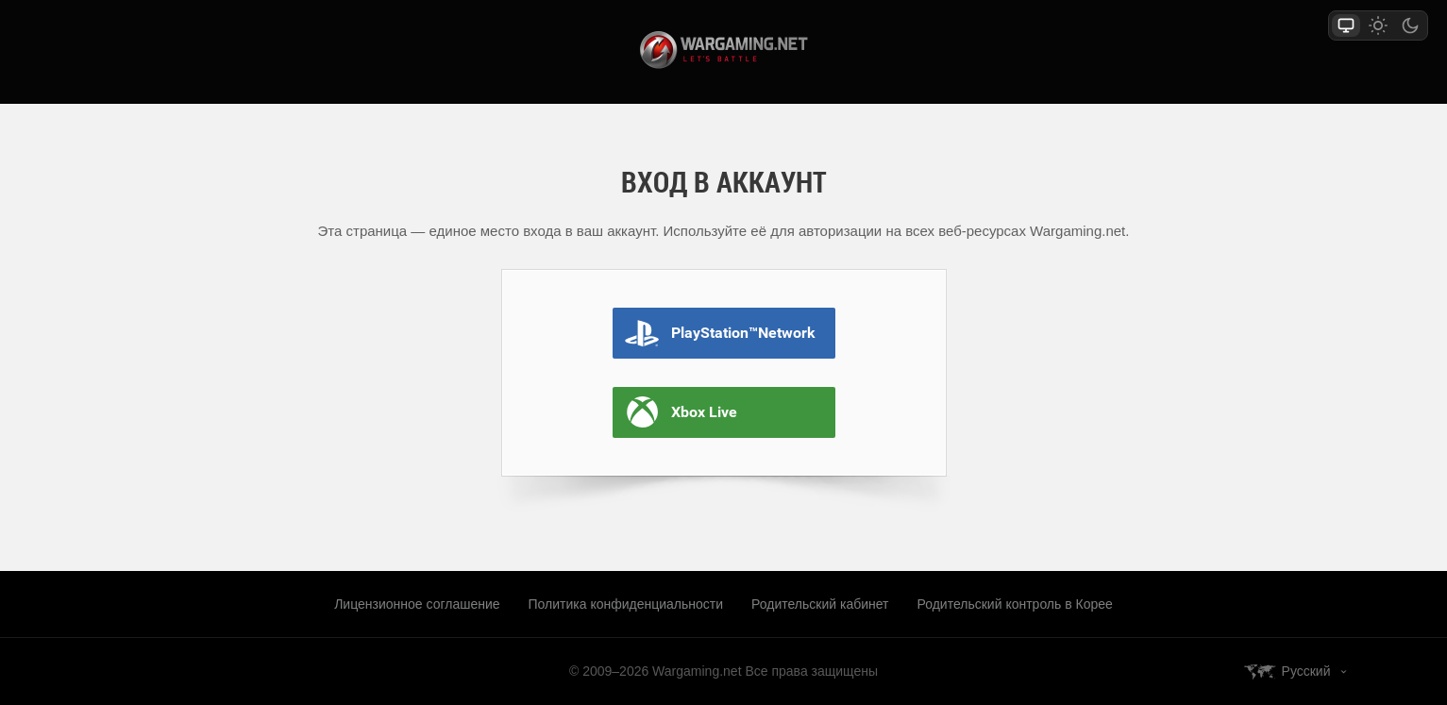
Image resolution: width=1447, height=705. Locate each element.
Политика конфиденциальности (626, 604)
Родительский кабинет (819, 604)
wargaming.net (724, 50)
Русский (1306, 671)
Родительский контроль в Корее (1015, 604)
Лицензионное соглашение (416, 604)
